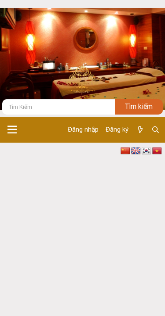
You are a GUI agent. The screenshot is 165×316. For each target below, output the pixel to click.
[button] (12, 130)
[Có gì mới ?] (139, 130)
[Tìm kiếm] (58, 107)
